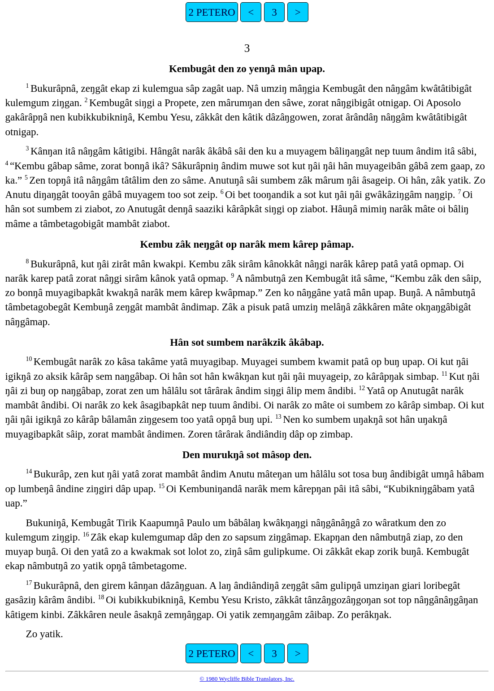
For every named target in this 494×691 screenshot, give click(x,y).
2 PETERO (211, 12)
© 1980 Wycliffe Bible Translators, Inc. (246, 678)
